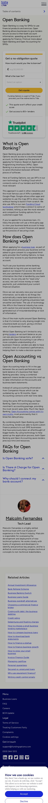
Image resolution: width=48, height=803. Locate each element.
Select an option (14, 82)
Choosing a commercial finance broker (23, 606)
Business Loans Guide (18, 597)
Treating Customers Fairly (15, 727)
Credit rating (14, 618)
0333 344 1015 (10, 751)
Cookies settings (10, 737)
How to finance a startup (19, 643)
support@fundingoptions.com (17, 746)
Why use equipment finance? (22, 673)
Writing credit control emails (21, 677)
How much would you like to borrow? (23, 63)
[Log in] (43, 3)
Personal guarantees (17, 665)
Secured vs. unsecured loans (21, 669)
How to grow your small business (19, 652)
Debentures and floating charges (23, 622)
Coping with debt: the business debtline (22, 612)
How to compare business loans (23, 632)
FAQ (5, 704)
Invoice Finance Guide (18, 657)
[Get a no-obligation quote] (24, 58)
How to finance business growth (23, 647)
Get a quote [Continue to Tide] (24, 90)
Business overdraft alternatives (22, 601)
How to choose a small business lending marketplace (23, 627)
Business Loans (10, 699)
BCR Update (8, 713)
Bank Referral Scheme (18, 589)
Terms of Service (11, 723)
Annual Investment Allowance (22, 585)
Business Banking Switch (19, 593)
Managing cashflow (17, 661)
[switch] (24, 11)
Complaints (8, 732)
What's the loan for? (14, 76)
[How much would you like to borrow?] (24, 69)
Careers (6, 708)
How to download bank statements (19, 637)
